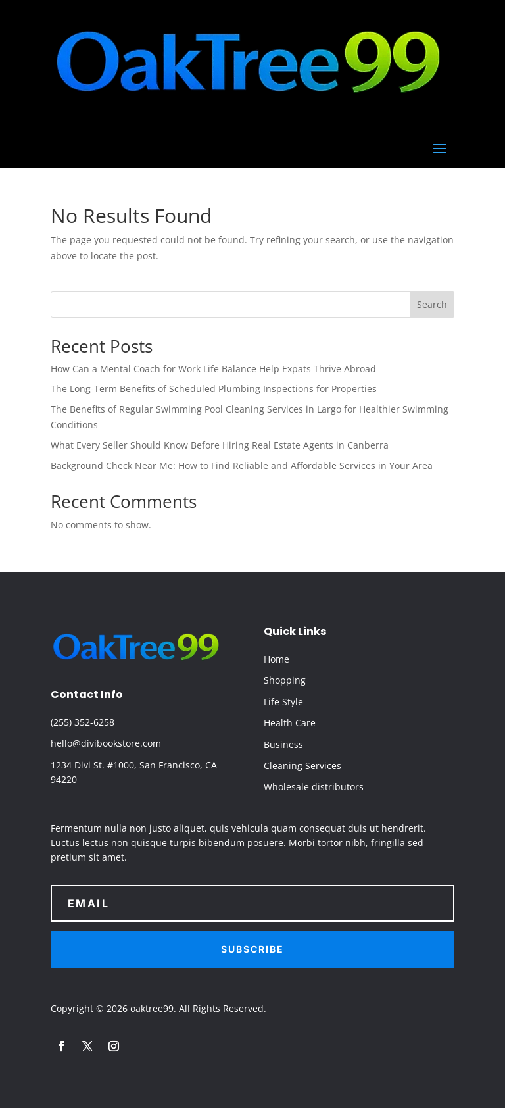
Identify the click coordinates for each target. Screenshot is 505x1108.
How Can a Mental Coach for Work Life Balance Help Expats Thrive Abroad (213, 369)
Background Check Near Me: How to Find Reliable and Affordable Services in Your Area (242, 465)
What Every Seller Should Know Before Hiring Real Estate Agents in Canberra (220, 445)
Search (432, 304)
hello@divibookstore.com (106, 743)
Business (283, 744)
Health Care (290, 723)
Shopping (285, 680)
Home (276, 659)
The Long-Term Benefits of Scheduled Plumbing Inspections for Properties (214, 388)
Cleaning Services (302, 765)
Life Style (283, 701)
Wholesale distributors (314, 786)
